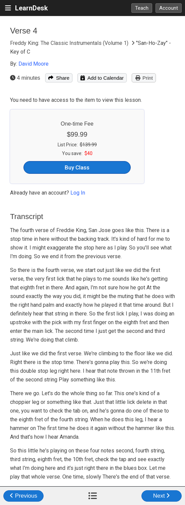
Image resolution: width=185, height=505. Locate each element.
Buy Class (77, 167)
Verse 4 (23, 30)
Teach (141, 8)
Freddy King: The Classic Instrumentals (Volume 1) (70, 43)
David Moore (33, 64)
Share (58, 78)
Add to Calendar (102, 78)
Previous (23, 496)
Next (161, 496)
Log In (77, 193)
